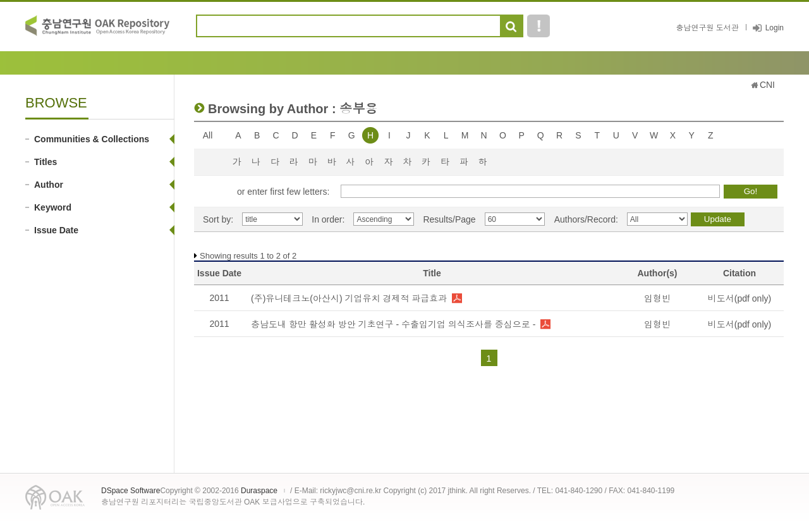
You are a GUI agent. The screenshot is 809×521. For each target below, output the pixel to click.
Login (774, 27)
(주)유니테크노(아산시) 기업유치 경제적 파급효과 (349, 298)
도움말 (538, 26)
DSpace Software (130, 490)
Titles (45, 162)
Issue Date (56, 230)
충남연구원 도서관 (707, 27)
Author (48, 185)
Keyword (52, 207)
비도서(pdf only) (739, 298)
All (208, 135)
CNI (767, 85)
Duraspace (259, 490)
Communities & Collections (91, 139)
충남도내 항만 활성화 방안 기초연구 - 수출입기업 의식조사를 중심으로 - (393, 324)
